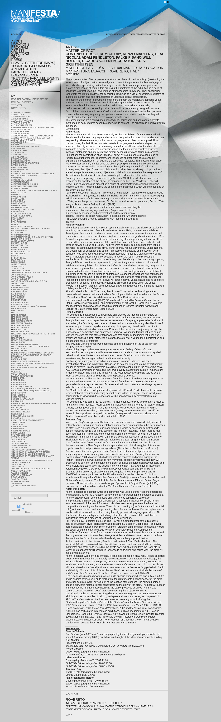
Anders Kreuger (20, 131)
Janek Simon (17, 266)
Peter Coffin (18, 378)
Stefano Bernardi (21, 435)
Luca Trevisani (19, 308)
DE (12, 34)
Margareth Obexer (21, 321)
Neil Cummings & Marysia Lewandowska (32, 363)
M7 (13, 96)
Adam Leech (17, 115)
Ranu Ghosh (17, 401)
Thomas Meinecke (20, 462)
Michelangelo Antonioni (24, 344)
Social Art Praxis (20, 431)
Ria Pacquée (17, 408)
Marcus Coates (19, 319)
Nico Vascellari (19, 365)
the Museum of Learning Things (28, 454)
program (19, 47)
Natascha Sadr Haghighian (25, 361)
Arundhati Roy (19, 150)
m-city (14, 313)
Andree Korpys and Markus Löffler (31, 138)
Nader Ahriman (19, 359)
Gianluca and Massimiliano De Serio (30, 228)
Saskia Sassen (19, 427)
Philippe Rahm (18, 382)
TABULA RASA (18, 439)
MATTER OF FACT (19, 330)
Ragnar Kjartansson (22, 399)
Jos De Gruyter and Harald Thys (29, 281)
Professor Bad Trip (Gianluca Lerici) (31, 391)
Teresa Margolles (21, 445)
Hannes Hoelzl (19, 243)
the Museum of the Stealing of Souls (31, 460)
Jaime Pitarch (18, 264)
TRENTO (16, 105)
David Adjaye (18, 203)
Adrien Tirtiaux (19, 119)
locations (20, 44)
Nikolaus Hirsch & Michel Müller (29, 367)
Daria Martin (18, 199)
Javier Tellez (18, 269)
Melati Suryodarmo (21, 340)
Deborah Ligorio (20, 207)
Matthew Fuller (20, 332)
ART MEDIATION (23, 69)
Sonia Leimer (18, 433)
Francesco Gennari (21, 226)
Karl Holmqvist (19, 289)
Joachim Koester (20, 271)
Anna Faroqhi (18, 142)
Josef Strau (18, 283)
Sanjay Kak (17, 424)
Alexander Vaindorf (22, 121)
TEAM (15, 56)
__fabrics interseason (23, 486)
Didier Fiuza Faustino (22, 209)
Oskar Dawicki (19, 374)
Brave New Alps (19, 169)
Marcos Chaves (19, 317)
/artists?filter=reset (135, 34)
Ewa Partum (17, 218)
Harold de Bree (19, 247)
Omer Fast (16, 372)
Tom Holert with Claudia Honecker (30, 469)
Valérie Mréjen (19, 473)
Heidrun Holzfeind (21, 252)
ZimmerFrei (17, 483)
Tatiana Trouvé (19, 443)
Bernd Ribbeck (19, 165)
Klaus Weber (18, 296)
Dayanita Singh (19, 205)
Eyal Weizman (18, 222)
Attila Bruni (17, 152)
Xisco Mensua (18, 477)
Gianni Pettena (19, 230)
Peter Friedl (18, 380)
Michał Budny (18, 342)
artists (18, 50)
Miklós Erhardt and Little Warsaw (30, 346)
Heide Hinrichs (19, 250)
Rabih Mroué (18, 395)
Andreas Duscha (20, 134)
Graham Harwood (21, 235)
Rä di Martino (18, 393)
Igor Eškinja (18, 260)
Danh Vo (15, 195)
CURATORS (20, 53)
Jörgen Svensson (20, 279)
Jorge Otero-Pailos (22, 277)
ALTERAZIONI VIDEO (20, 123)
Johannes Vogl (19, 275)
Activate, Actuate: (21, 113)
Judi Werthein (18, 285)
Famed (14, 224)
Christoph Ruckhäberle (24, 186)
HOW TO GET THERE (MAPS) (33, 62)
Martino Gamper (20, 327)
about (16, 41)
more (69, 715)
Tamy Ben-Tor (18, 441)
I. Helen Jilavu (18, 258)
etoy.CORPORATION (21, 214)
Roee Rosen (17, 414)
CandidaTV (16, 178)
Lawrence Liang (19, 304)
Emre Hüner (17, 211)
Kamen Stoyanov (20, 287)
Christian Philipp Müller (24, 184)
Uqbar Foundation (21, 471)
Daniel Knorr (18, 197)
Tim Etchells (18, 464)
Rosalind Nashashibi (22, 416)
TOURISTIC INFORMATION (31, 65)
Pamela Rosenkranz (22, 376)
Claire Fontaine (19, 188)
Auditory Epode (19, 155)
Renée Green (18, 405)
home (109, 34)
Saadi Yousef (18, 422)
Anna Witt (16, 144)
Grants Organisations (31, 81)
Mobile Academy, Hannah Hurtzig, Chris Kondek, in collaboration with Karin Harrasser (32, 355)
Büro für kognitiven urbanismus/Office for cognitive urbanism (33, 175)
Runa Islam (17, 418)
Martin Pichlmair (20, 325)
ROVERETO (18, 108)
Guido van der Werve (22, 241)
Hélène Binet (18, 254)
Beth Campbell (19, 167)
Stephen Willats (20, 437)
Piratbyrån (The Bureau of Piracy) (30, 389)
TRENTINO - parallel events (35, 78)
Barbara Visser (19, 159)
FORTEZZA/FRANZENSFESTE (29, 99)
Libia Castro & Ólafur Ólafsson (28, 306)
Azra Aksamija (19, 157)
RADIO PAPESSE (19, 397)
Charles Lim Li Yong (21, 180)
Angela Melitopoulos (23, 140)
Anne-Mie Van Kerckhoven (25, 146)
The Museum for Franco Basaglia (29, 450)
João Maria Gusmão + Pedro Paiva (29, 273)
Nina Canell (17, 370)
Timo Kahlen (17, 467)
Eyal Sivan (16, 220)
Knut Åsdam (17, 298)
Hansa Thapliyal (20, 245)
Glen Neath (17, 233)
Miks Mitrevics (19, 349)
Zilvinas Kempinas (20, 481)
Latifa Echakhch (20, 302)
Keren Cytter (18, 294)
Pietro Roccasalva (21, 386)
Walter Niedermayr (21, 475)
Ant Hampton (18, 148)
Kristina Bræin (19, 300)
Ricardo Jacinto (20, 410)
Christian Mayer (20, 182)
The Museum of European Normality (30, 452)
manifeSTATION (19, 315)
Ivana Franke (18, 262)
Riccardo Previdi (20, 412)
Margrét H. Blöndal (22, 323)
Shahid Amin (17, 429)
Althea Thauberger (22, 125)
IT (16, 34)
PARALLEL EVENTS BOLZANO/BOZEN (26, 74)
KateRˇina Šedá (19, 292)
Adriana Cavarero (21, 117)
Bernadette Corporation (25, 163)
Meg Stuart (17, 338)
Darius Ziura (18, 201)
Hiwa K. (14, 256)
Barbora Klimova (20, 161)
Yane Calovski (19, 479)
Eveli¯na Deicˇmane (21, 216)
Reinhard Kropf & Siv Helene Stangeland (33, 403)
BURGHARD (16, 172)
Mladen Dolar (19, 351)
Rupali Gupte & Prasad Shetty (27, 420)
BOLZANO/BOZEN (22, 102)
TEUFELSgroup (19, 448)
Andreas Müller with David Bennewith (32, 136)
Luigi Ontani (17, 311)
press (16, 59)
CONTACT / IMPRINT (26, 84)
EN (19, 34)
